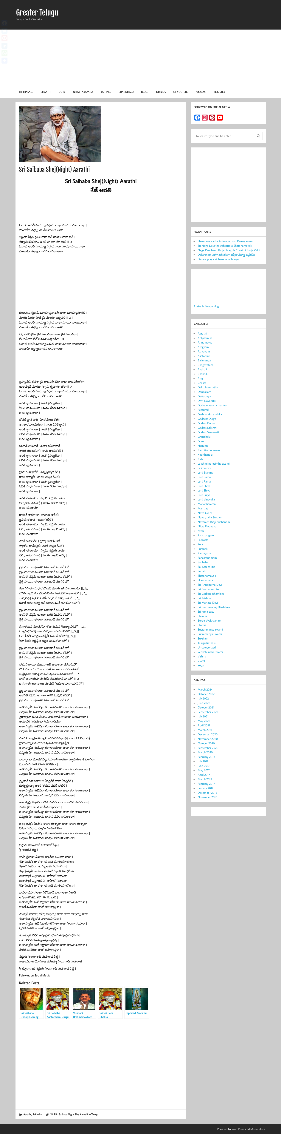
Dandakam (204, 392)
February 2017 (206, 783)
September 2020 (208, 748)
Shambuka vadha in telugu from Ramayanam (225, 241)
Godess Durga (206, 423)
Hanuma (203, 445)
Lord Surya (204, 495)
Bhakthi (46, 92)
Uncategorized (207, 647)
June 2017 (204, 766)
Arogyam (203, 347)
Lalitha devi (205, 468)
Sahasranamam (207, 558)
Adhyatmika (205, 338)
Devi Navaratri (207, 401)
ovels (201, 531)
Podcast (201, 92)
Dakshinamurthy (208, 387)
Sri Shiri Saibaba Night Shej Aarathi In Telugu (74, 1114)
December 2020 (208, 734)
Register (219, 92)
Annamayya (205, 342)
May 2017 (204, 770)
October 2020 (206, 743)
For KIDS (160, 92)
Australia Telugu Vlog (206, 306)
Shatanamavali (207, 575)
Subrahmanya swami (210, 629)
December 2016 (207, 792)
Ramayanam (205, 553)
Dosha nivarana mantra (212, 405)
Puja (200, 544)
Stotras (202, 625)
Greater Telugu (37, 12)
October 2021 (206, 707)
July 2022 (203, 698)
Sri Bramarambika (209, 589)
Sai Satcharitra (206, 566)
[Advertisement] (141, 58)
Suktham (203, 638)
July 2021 (203, 716)
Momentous (257, 1129)
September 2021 (208, 712)
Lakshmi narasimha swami (214, 463)
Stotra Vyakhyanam (209, 620)
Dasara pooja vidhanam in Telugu (218, 259)
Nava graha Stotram (210, 517)
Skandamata (205, 580)
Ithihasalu (26, 92)
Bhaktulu (203, 374)
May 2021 (204, 721)
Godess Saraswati (208, 432)
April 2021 (204, 725)
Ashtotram (204, 356)
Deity (62, 92)
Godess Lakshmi (207, 427)
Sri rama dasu (206, 611)
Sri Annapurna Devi (210, 584)
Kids (200, 459)
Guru (201, 441)
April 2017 (204, 774)
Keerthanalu (205, 454)
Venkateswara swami (210, 652)
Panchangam (206, 535)
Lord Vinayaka (206, 499)
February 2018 (206, 757)
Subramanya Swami (210, 634)
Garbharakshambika (210, 414)
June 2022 (204, 703)
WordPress (238, 1129)
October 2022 (206, 694)
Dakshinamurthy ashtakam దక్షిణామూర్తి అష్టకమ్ (226, 254)
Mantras (203, 508)
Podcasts (203, 540)
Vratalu (202, 661)
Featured (203, 410)
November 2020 (208, 739)
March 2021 (205, 730)
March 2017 (205, 779)
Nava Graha (205, 513)
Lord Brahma (205, 472)
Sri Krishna (204, 598)
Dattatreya (204, 396)
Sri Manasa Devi (208, 602)
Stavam (202, 616)
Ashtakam (204, 351)
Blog (144, 92)
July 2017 (203, 761)
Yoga (201, 665)
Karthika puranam (209, 450)
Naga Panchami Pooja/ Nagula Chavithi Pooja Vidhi (229, 250)
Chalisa (202, 383)
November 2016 (207, 797)
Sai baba (37, 1114)
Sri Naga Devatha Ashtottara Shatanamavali (225, 245)
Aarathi (27, 1114)
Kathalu (105, 92)
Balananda (204, 360)
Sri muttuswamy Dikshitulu (214, 607)
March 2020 (205, 752)
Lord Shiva (204, 486)
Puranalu (203, 549)
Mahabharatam (207, 504)
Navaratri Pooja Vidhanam (214, 522)
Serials (202, 571)
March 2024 (205, 689)
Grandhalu (126, 92)
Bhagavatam (205, 365)
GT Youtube (180, 92)
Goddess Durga (207, 418)
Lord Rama (204, 477)
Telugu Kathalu (206, 643)
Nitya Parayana (83, 92)
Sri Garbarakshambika (211, 593)
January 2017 (205, 788)
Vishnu (202, 656)
